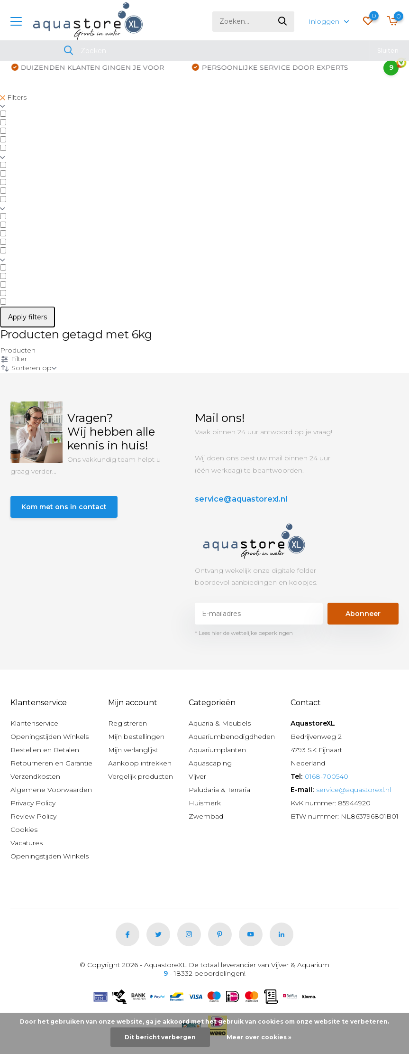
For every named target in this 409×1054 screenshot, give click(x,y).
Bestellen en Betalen (44, 750)
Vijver (197, 776)
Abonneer (363, 613)
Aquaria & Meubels (220, 723)
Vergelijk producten (140, 776)
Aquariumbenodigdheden (232, 736)
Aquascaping (210, 763)
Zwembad (206, 816)
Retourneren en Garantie (51, 763)
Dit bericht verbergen (160, 1037)
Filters (13, 97)
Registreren (127, 723)
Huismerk (205, 803)
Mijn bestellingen (136, 736)
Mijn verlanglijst (133, 750)
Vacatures (26, 843)
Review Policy (33, 816)
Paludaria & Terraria (219, 789)
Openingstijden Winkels (49, 736)
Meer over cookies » (259, 1037)
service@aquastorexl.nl (241, 499)
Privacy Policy (32, 803)
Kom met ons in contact (64, 507)
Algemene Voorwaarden (51, 789)
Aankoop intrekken (140, 763)
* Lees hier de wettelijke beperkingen (244, 632)
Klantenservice (34, 723)
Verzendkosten (35, 776)
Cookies (23, 829)
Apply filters (27, 317)
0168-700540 (326, 776)
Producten (18, 350)
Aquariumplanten (217, 750)
